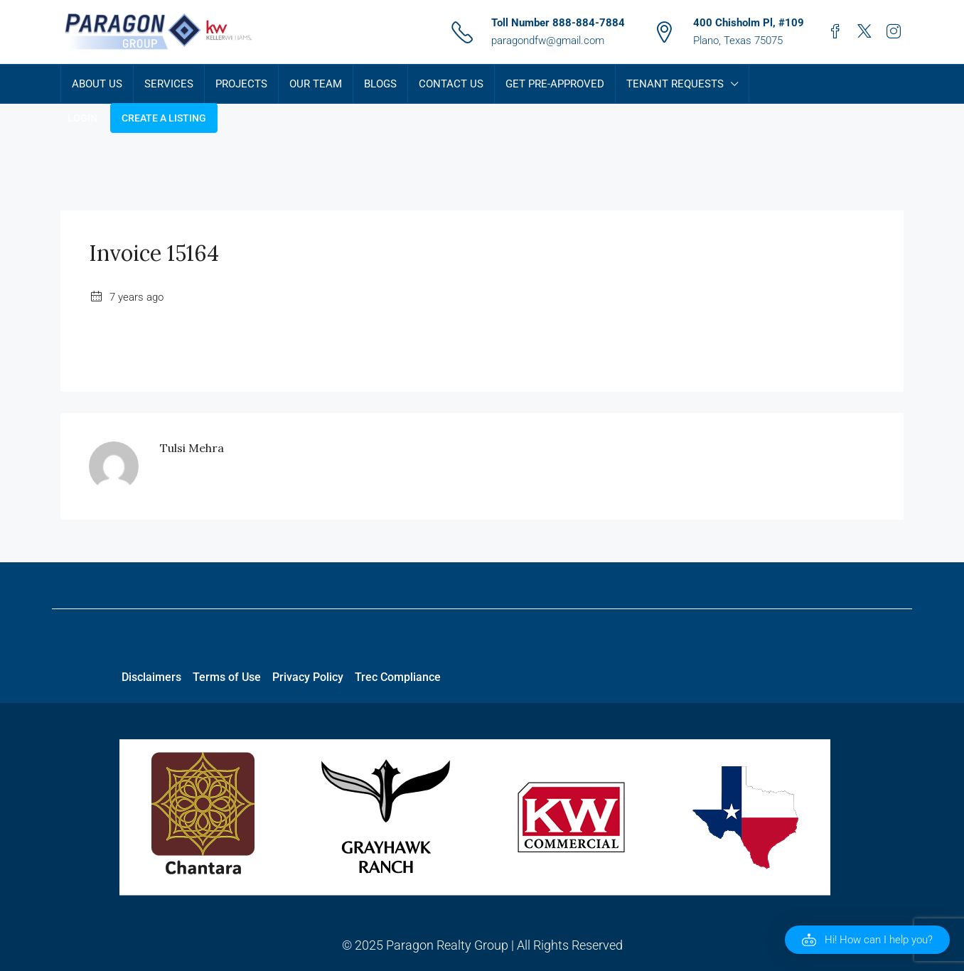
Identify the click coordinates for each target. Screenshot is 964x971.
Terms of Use (227, 677)
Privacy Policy (307, 677)
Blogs (380, 83)
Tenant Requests (675, 83)
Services (168, 83)
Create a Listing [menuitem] (164, 118)
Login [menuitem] (82, 118)
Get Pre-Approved (554, 83)
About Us (97, 83)
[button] (867, 940)
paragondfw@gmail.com (547, 40)
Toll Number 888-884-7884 (558, 22)
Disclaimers (151, 677)
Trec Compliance (398, 677)
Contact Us (451, 83)
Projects (241, 83)
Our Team (315, 83)
